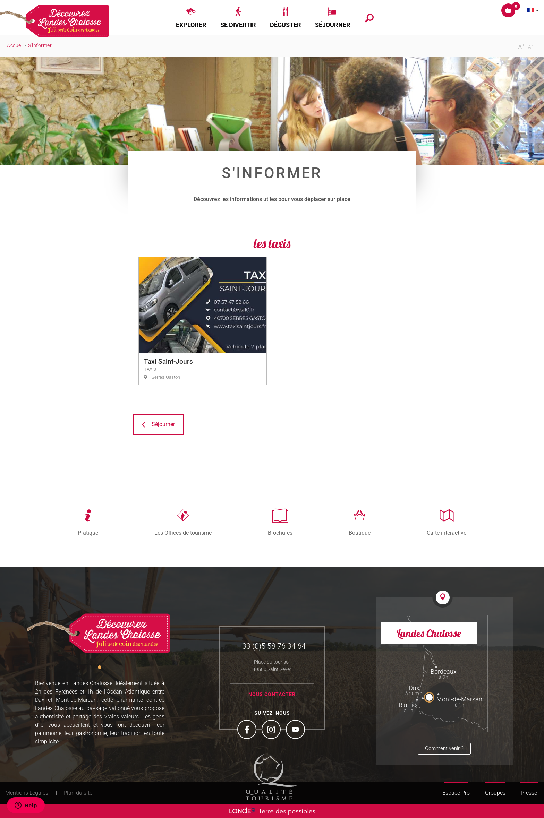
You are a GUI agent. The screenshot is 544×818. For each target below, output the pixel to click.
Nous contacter (272, 694)
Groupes (495, 793)
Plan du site (77, 793)
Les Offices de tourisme (183, 532)
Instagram (272, 730)
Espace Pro (456, 793)
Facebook (247, 730)
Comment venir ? (444, 748)
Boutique (360, 532)
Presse (529, 793)
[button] (191, 17)
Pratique (88, 532)
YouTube (296, 730)
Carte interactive (446, 532)
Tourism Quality (271, 777)
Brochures (280, 532)
